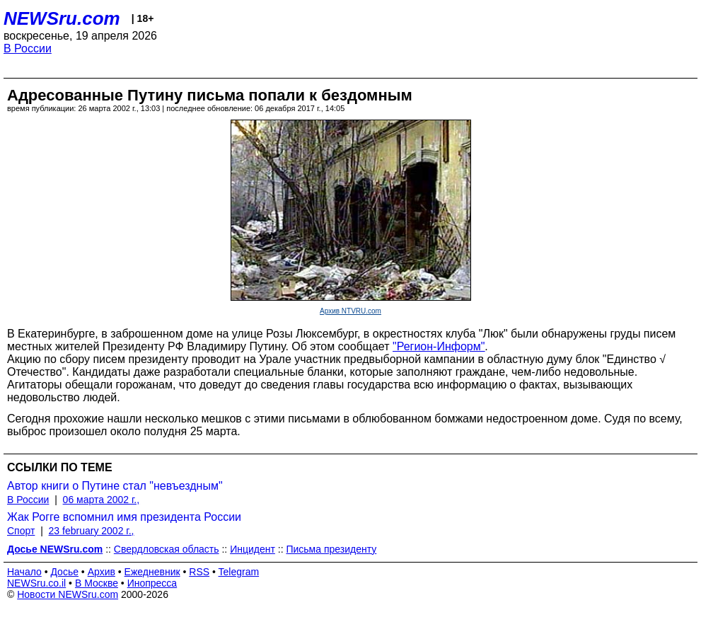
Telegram (239, 571)
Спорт (21, 530)
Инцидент (252, 549)
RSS (199, 571)
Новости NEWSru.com (67, 594)
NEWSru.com (62, 18)
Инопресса (152, 583)
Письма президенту (331, 549)
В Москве (96, 583)
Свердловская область (166, 549)
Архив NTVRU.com (350, 311)
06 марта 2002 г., (101, 499)
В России (28, 48)
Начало (24, 571)
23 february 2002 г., (91, 530)
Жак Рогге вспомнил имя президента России (124, 517)
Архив (101, 571)
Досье (64, 571)
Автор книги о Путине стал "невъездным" (115, 486)
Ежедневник (152, 571)
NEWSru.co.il (36, 583)
